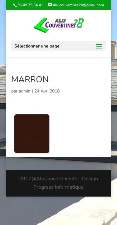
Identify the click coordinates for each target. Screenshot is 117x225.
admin (25, 91)
